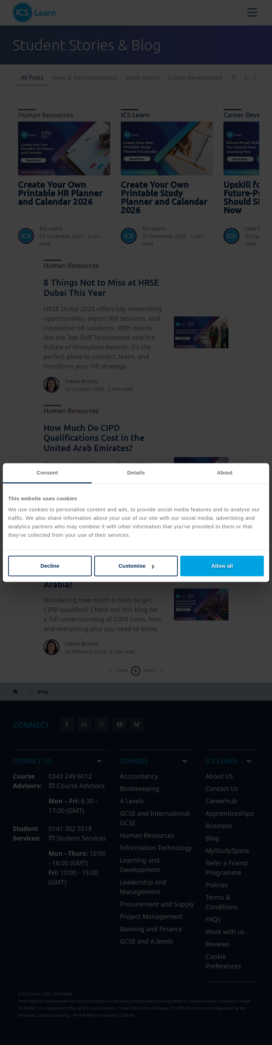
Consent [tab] (47, 473)
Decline (49, 566)
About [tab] (225, 473)
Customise (136, 566)
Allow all (222, 566)
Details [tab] (136, 473)
